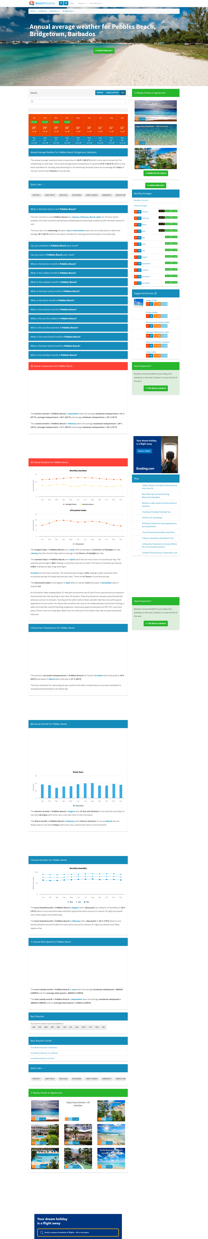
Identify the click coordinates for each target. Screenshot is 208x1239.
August (144, 257)
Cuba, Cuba (151, 360)
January (145, 211)
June (144, 244)
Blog (72, 3)
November (146, 276)
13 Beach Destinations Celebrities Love (159, 572)
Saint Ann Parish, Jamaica (157, 348)
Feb (45, 118)
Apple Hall (63, 195)
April (143, 231)
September (146, 263)
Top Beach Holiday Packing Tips (156, 522)
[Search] (78, 101)
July (143, 250)
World (33, 11)
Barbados (54, 11)
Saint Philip (50, 195)
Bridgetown (67, 11)
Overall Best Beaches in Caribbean (44, 1053)
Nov (97, 1027)
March (144, 224)
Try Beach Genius (155, 399)
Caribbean (42, 11)
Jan (34, 118)
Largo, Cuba (151, 300)
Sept (84, 1027)
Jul (100, 118)
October (145, 270)
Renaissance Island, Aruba (157, 324)
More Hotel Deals (155, 173)
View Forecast (104, 50)
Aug (111, 118)
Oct (90, 1027)
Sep (122, 118)
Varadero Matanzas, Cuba (157, 336)
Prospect (36, 195)
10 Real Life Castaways (152, 530)
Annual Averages (140, 205)
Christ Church (92, 195)
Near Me (100, 93)
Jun (89, 118)
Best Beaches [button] (96, 3)
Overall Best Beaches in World (42, 1058)
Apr (67, 118)
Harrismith (106, 195)
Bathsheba (76, 195)
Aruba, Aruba (151, 312)
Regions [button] (82, 3)
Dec (103, 1027)
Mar (56, 118)
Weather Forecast (141, 200)
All (123, 93)
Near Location (112, 93)
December (146, 283)
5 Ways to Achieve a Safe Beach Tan (158, 555)
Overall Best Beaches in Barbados (44, 1047)
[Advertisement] (78, 447)
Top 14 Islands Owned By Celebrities (158, 547)
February (145, 218)
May (78, 118)
